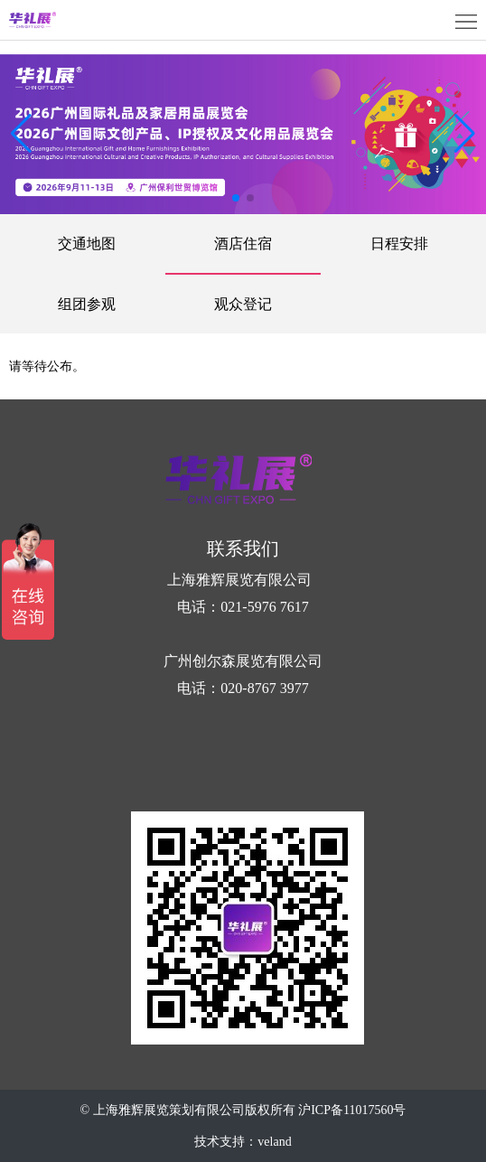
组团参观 (87, 304)
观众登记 (243, 304)
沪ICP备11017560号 (352, 1110)
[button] (465, 134)
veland (274, 1141)
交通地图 (87, 243)
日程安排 (399, 243)
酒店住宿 (243, 243)
